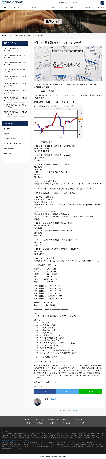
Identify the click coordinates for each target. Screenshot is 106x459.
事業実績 (101, 7)
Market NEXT (8, 153)
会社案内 (76, 3)
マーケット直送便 (10, 138)
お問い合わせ (65, 3)
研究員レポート (9, 148)
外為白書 (87, 7)
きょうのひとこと (10, 128)
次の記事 (72, 410)
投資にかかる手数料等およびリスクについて (15, 440)
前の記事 (63, 410)
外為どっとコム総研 (12, 2)
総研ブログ (54, 7)
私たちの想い (19, 7)
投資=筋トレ (8, 134)
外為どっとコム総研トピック (13, 143)
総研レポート (71, 7)
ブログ (10, 35)
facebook (45, 392)
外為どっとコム (79, 423)
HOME (4, 7)
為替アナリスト (37, 7)
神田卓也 (53, 399)
